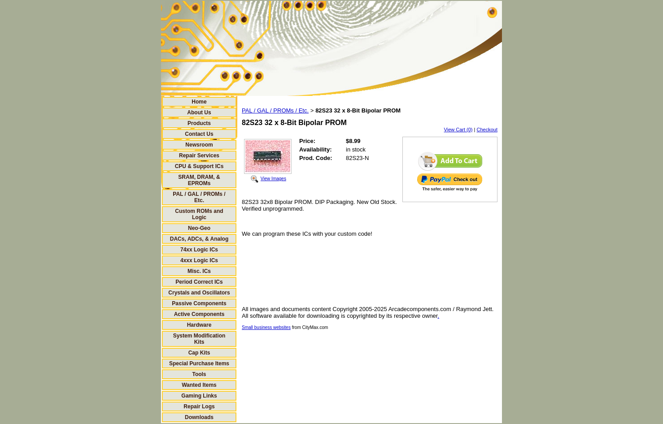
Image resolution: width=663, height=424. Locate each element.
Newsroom (199, 145)
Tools (199, 374)
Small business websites (266, 327)
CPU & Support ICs (199, 166)
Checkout (487, 129)
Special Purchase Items (199, 363)
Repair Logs (198, 406)
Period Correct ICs (198, 282)
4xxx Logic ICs (199, 260)
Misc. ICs (199, 271)
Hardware (199, 325)
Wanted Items (199, 385)
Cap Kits (199, 353)
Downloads (199, 417)
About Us (199, 112)
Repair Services (199, 155)
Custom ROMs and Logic (199, 214)
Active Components (199, 314)
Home (199, 102)
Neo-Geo (199, 228)
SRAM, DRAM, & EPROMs (199, 180)
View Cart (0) (458, 129)
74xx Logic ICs (199, 250)
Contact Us (199, 134)
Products (199, 123)
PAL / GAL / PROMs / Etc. (199, 197)
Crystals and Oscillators (199, 293)
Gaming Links (199, 396)
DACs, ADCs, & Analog (199, 239)
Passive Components (199, 303)
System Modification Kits (199, 339)
